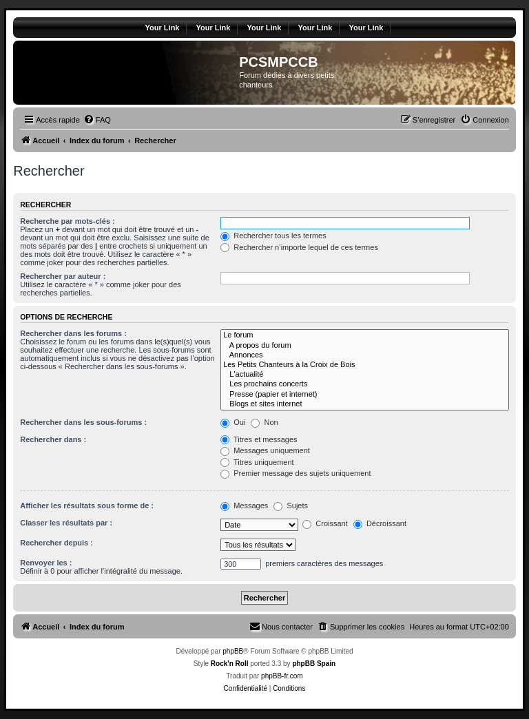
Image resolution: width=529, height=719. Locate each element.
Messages (244, 505)
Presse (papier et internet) (365, 394)
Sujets (290, 505)
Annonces (365, 355)
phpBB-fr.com (282, 676)
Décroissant (379, 523)
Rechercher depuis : (56, 543)
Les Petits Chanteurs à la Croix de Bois (365, 365)
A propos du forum (365, 346)
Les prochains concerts (365, 384)
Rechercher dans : (53, 439)
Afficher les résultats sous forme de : (87, 505)
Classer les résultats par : (66, 523)
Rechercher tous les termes (273, 235)
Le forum (365, 335)
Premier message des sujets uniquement (295, 473)
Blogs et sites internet (365, 404)
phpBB (232, 651)
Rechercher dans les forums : (73, 333)
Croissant (325, 523)
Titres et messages (258, 439)
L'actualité (365, 374)
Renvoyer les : (46, 563)
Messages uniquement (265, 450)
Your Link (162, 27)
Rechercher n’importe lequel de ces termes (299, 247)
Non (264, 422)
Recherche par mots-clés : (67, 221)
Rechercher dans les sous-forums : (83, 422)
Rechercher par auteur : (62, 276)
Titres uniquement (257, 462)
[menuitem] (97, 120)
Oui (232, 422)
